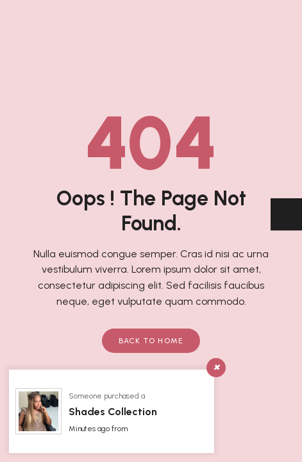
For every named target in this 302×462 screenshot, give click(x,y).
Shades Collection (113, 412)
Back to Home (151, 340)
